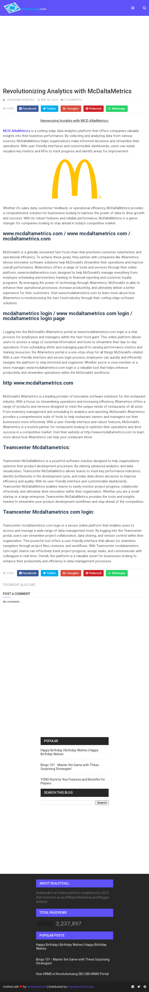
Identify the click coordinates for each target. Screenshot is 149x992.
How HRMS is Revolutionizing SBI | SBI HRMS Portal (72, 974)
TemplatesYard (36, 986)
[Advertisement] (74, 51)
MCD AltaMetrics (16, 131)
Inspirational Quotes (81, 986)
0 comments (73, 99)
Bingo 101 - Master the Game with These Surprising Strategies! (70, 767)
